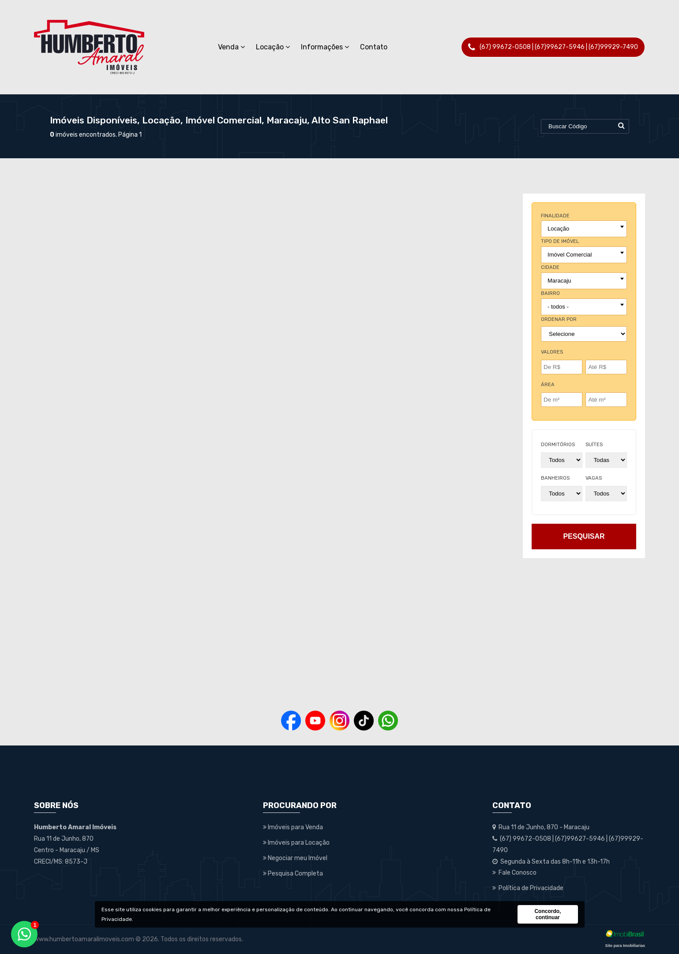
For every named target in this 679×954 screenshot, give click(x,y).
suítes (594, 444)
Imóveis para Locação (296, 842)
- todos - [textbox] (558, 306)
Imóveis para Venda (293, 827)
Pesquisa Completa (293, 873)
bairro (550, 293)
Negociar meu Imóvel (295, 858)
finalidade (555, 216)
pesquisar (583, 536)
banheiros (555, 478)
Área (548, 385)
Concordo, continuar (547, 914)
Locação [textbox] (558, 228)
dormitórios (558, 444)
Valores (552, 352)
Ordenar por (559, 319)
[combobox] (584, 228)
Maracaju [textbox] (559, 280)
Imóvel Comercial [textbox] (570, 254)
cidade (550, 267)
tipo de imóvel (560, 241)
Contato (373, 47)
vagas (593, 478)
